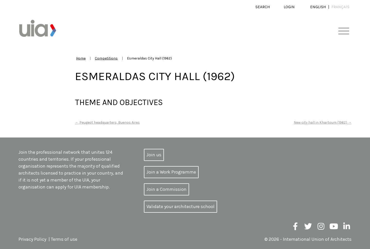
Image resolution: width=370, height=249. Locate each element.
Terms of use (64, 239)
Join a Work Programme (171, 172)
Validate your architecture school (180, 206)
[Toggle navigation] (343, 31)
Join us (153, 155)
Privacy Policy (32, 239)
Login (289, 7)
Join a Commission (166, 189)
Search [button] (262, 7)
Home (81, 58)
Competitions (106, 58)
